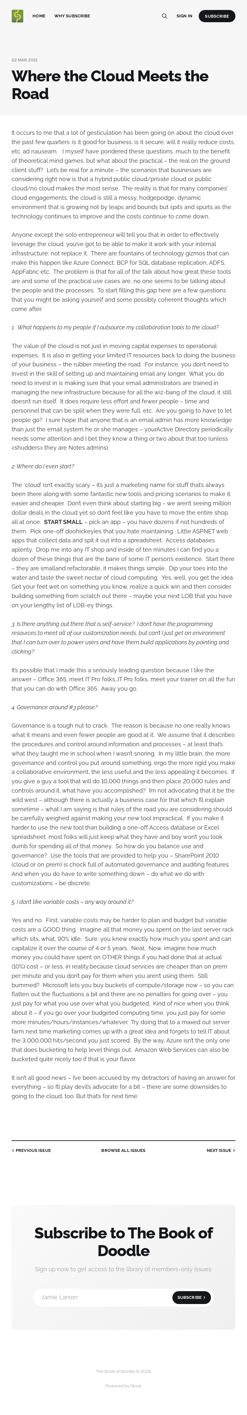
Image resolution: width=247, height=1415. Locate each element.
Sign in (184, 16)
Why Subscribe (72, 16)
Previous (30, 1150)
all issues (123, 1150)
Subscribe (217, 16)
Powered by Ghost (123, 1385)
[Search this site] (164, 16)
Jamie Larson (126, 1297)
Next (222, 1150)
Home (38, 16)
